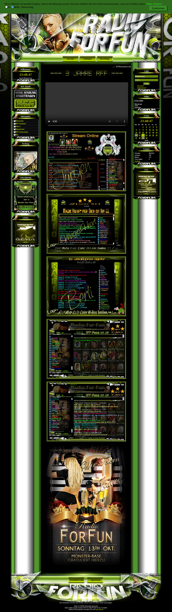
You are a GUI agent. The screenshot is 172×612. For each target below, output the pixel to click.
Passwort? (139, 86)
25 (153, 135)
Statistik (137, 161)
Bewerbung (104, 59)
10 (150, 130)
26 (156, 135)
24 (150, 135)
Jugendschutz (18, 129)
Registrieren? (140, 88)
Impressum (96, 580)
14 (139, 132)
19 (156, 132)
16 (146, 132)
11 (153, 130)
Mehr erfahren (154, 4)
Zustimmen (158, 8)
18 (153, 132)
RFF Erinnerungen (20, 132)
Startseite (70, 59)
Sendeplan (87, 59)
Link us (17, 126)
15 (143, 132)
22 (143, 135)
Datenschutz (18, 121)
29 (143, 138)
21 (139, 135)
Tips (15, 135)
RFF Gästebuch (19, 124)
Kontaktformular (77, 580)
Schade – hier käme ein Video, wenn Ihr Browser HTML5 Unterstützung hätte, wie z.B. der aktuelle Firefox (86, 105)
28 (139, 138)
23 (146, 135)
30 (146, 138)
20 (136, 135)
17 (150, 132)
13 (136, 132)
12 (156, 130)
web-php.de (99, 609)
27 (136, 138)
